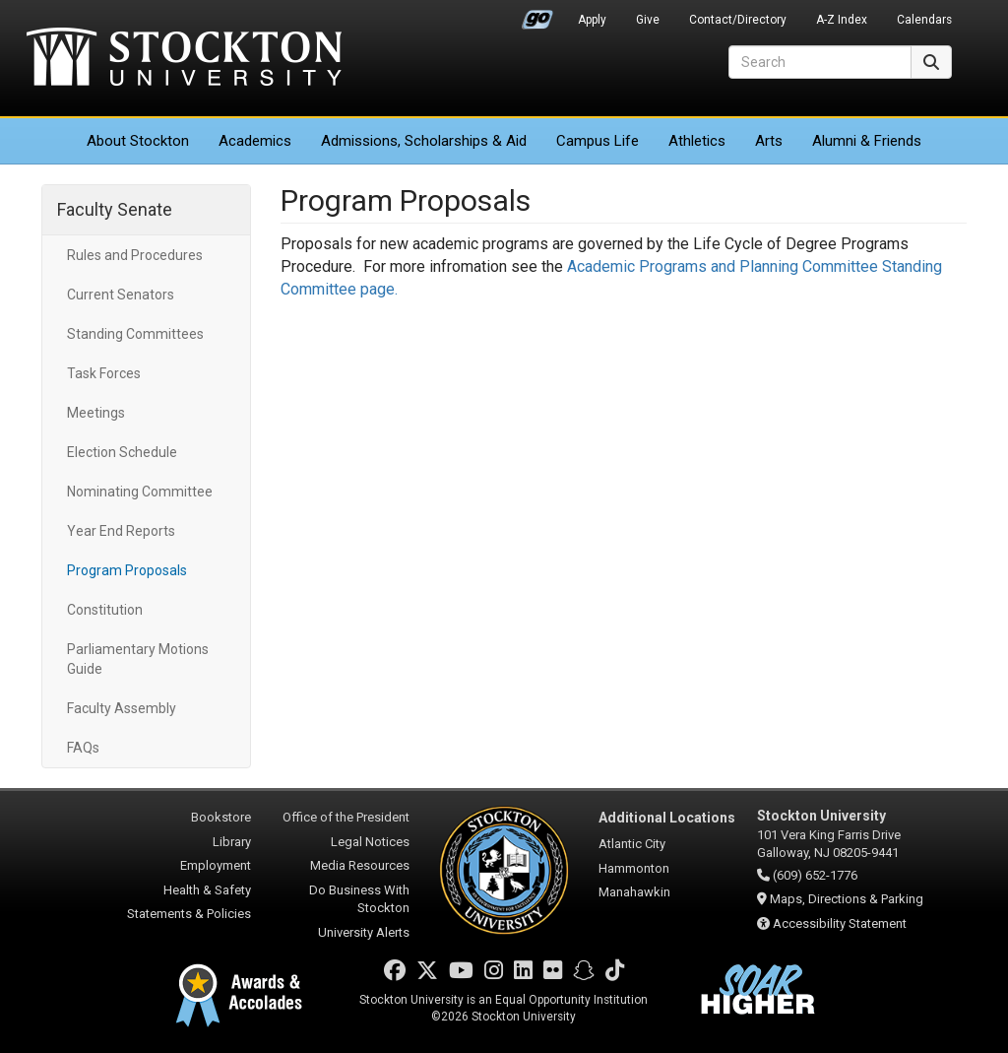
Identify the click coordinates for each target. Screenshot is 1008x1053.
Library (232, 841)
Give (648, 20)
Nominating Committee (140, 491)
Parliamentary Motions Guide (138, 659)
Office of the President (346, 817)
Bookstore (221, 817)
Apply (592, 20)
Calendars (924, 20)
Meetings (96, 413)
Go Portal (537, 15)
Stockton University (184, 59)
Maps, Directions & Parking (846, 898)
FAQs (83, 748)
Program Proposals (127, 570)
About (138, 141)
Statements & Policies (189, 913)
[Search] (820, 62)
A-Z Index (841, 20)
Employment (215, 865)
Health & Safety (207, 890)
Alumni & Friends (866, 141)
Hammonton (633, 868)
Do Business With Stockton (359, 899)
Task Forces (104, 373)
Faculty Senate (114, 209)
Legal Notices (370, 841)
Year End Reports (121, 531)
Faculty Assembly (121, 708)
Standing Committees (135, 334)
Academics (255, 141)
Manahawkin (634, 892)
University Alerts (364, 932)
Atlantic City (631, 843)
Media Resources (360, 865)
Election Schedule (122, 452)
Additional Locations (666, 817)
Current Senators (120, 294)
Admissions (424, 141)
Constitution (105, 610)
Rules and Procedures (135, 255)
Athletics (696, 141)
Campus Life (597, 141)
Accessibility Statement (840, 923)
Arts (769, 141)
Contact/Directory (738, 20)
